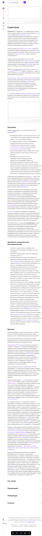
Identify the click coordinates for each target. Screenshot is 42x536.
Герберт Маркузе (12, 345)
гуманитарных (23, 149)
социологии (12, 211)
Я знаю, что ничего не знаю (29, 320)
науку (38, 428)
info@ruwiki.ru (31, 522)
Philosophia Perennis (34, 442)
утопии (21, 181)
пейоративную (34, 69)
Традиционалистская (24, 434)
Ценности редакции (24, 524)
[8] (16, 70)
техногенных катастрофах (20, 314)
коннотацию (10, 71)
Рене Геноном (18, 437)
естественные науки (15, 147)
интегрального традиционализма (16, 432)
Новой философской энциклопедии (30, 93)
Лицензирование (33, 524)
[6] (14, 70)
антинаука (18, 90)
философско (20, 78)
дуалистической (11, 381)
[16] (17, 344)
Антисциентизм (11, 78)
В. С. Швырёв (10, 93)
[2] (32, 44)
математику (30, 60)
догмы (33, 52)
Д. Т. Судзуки (23, 380)
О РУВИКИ (4, 522)
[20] (40, 423)
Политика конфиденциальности (30, 526)
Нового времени (14, 261)
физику (22, 60)
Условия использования (17, 526)
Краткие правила (14, 524)
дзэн (28, 420)
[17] (36, 366)
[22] (14, 467)
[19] (37, 418)
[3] (16, 55)
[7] (15, 70)
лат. (25, 31)
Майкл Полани (32, 366)
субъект (9, 383)
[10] (19, 70)
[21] (18, 433)
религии (37, 50)
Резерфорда (29, 64)
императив (18, 54)
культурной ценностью (24, 35)
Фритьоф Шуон (28, 446)
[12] (22, 74)
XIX (31, 176)
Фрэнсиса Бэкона (28, 181)
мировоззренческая (29, 78)
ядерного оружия (33, 308)
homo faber (30, 353)
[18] (17, 398)
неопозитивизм (12, 205)
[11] (20, 70)
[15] (15, 131)
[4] (34, 62)
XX (37, 176)
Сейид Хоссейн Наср (20, 447)
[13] (22, 89)
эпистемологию (11, 430)
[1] (11, 38)
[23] (33, 474)
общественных (14, 149)
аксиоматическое (12, 196)
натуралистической (24, 156)
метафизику (20, 430)
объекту (14, 383)
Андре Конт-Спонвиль (26, 48)
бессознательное (12, 399)
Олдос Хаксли (30, 447)
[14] (24, 89)
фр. (15, 31)
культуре (29, 81)
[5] (34, 65)
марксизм (25, 186)
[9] (17, 70)
